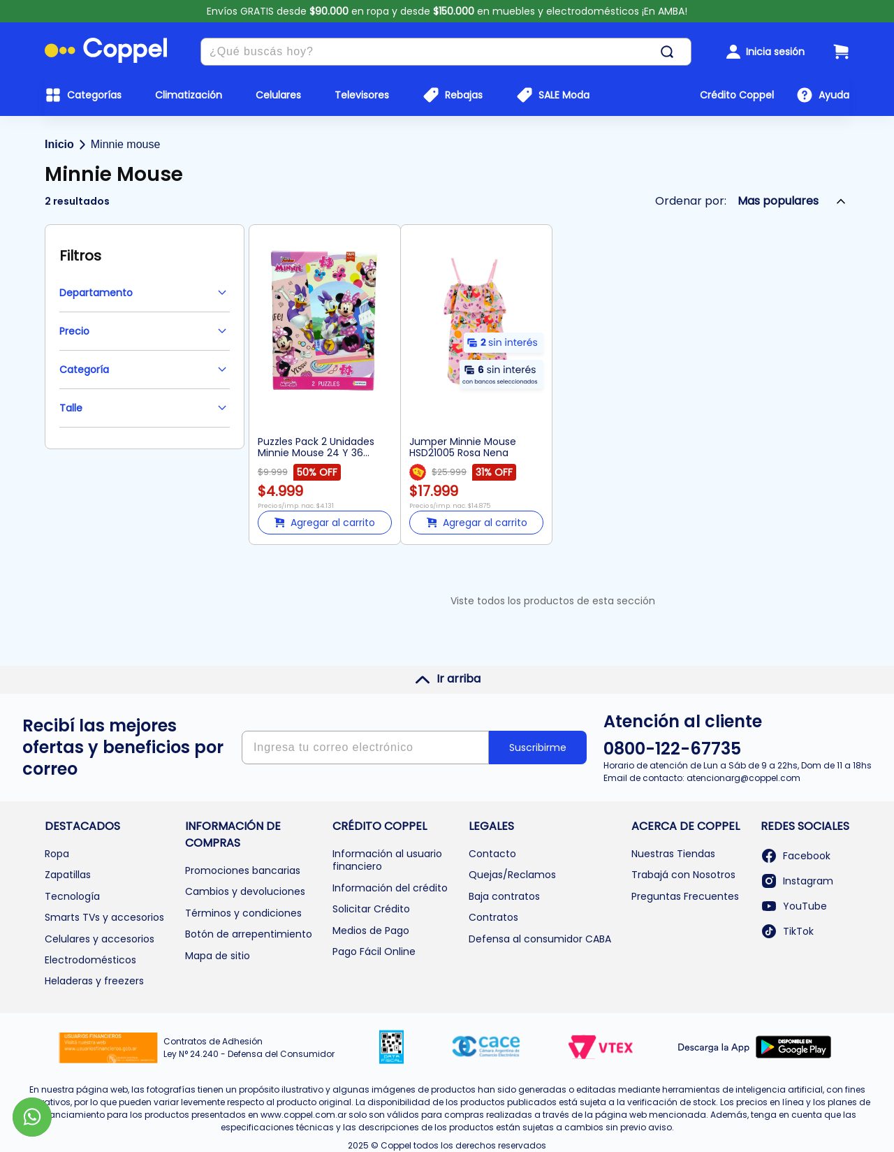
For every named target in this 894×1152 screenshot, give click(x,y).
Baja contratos (504, 896)
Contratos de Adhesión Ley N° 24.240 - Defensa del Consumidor (249, 1047)
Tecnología (72, 896)
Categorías (94, 95)
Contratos (493, 917)
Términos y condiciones (243, 913)
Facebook (795, 855)
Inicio (59, 144)
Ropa (57, 854)
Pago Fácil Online (374, 951)
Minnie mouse (126, 144)
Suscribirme (537, 747)
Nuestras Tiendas (673, 854)
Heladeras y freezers (94, 981)
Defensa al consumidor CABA (540, 939)
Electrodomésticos (90, 960)
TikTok (787, 931)
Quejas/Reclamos (512, 875)
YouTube (794, 906)
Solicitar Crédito (371, 909)
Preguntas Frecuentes (685, 896)
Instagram (797, 881)
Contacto (492, 854)
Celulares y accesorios (99, 939)
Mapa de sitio (217, 956)
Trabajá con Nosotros (683, 875)
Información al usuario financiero (387, 860)
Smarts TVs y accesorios (104, 917)
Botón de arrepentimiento (248, 934)
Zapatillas (68, 875)
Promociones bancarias (242, 870)
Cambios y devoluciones (245, 891)
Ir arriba (447, 679)
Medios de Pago (370, 931)
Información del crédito (390, 888)
